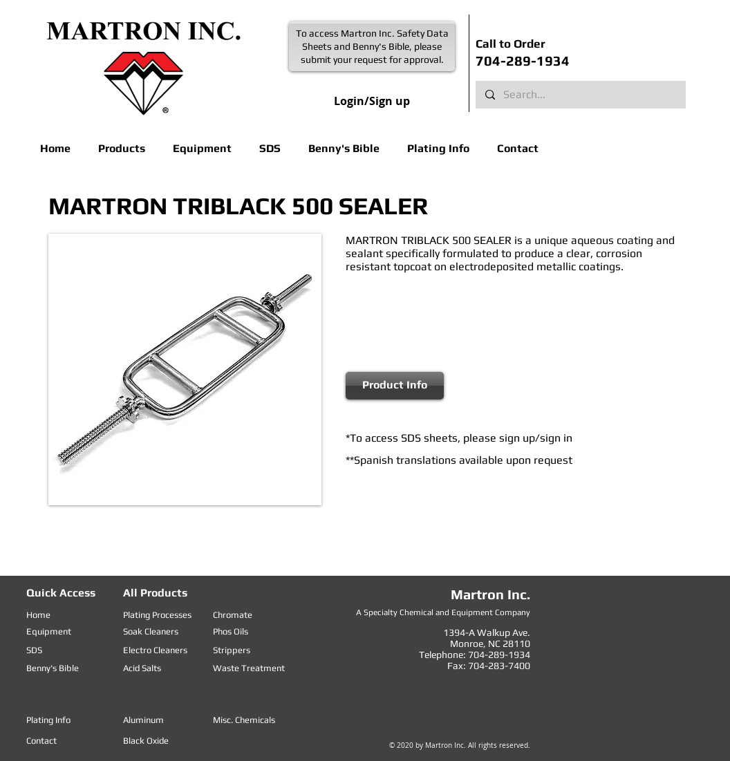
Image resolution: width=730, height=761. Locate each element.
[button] (121, 148)
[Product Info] (395, 386)
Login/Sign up (372, 101)
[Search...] (580, 95)
